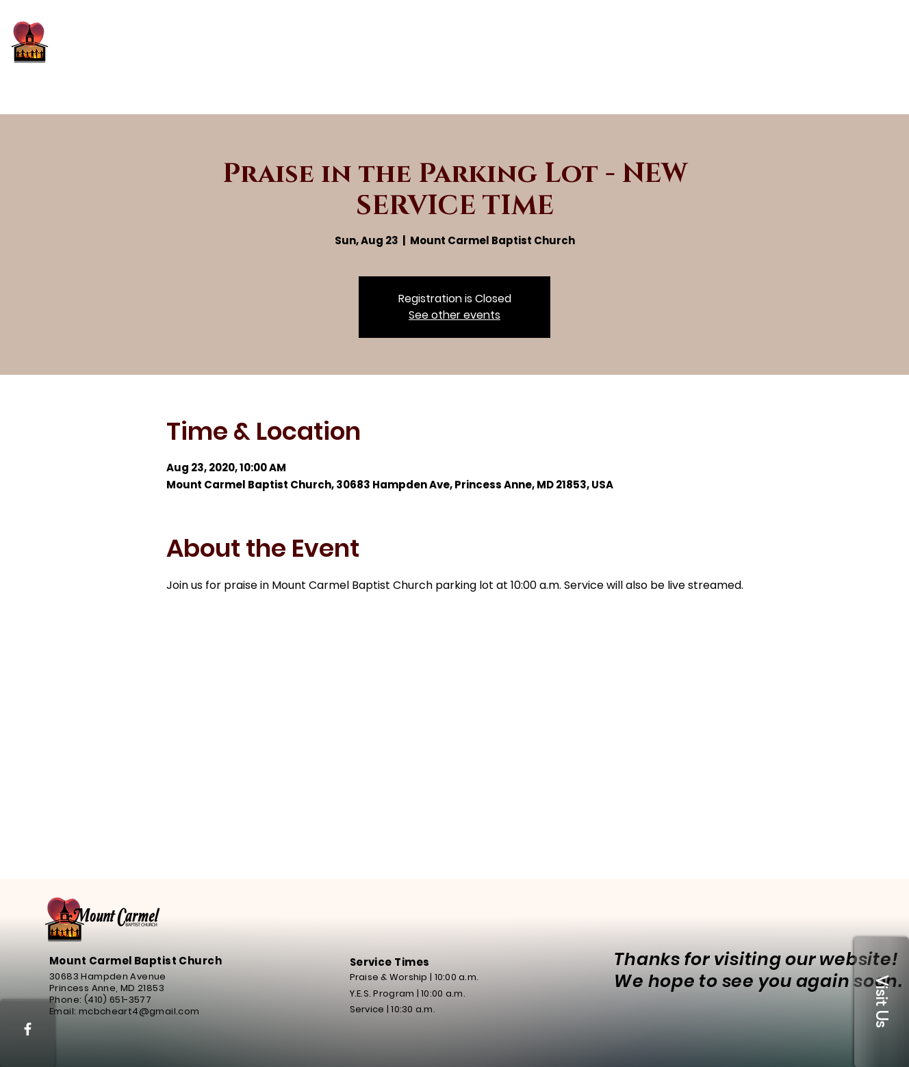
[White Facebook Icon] (27, 1029)
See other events (454, 315)
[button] (881, 1002)
